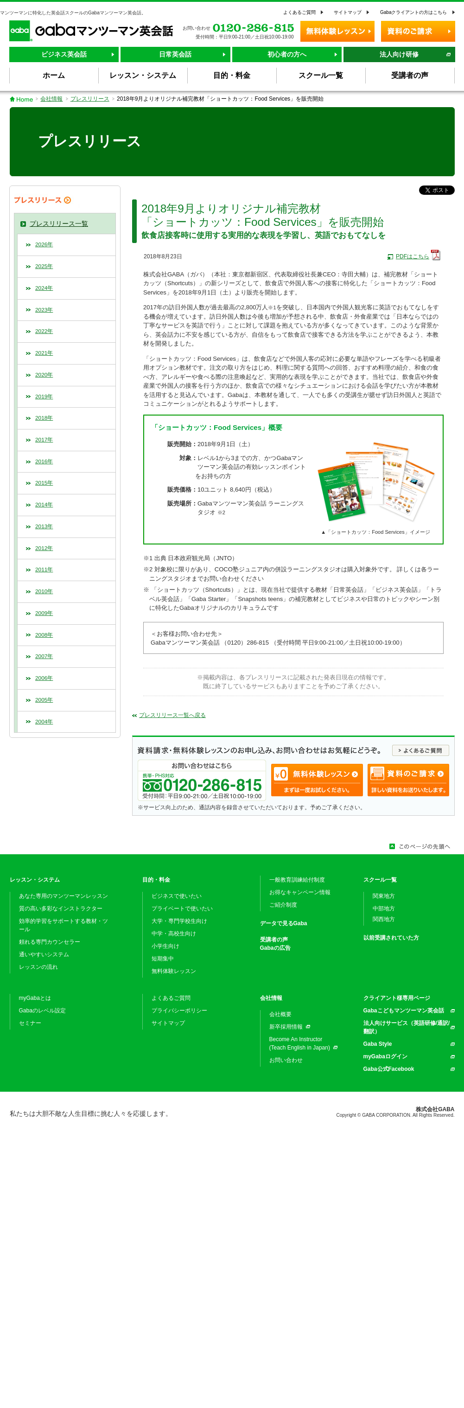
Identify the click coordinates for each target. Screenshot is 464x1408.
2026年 (44, 244)
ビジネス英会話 (64, 54)
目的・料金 (156, 880)
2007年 (44, 656)
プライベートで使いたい (182, 908)
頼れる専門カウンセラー (49, 942)
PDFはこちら (412, 256)
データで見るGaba (283, 923)
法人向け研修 (399, 54)
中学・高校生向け (174, 933)
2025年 (44, 266)
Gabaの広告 (275, 948)
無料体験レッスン (174, 971)
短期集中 (163, 958)
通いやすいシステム (44, 954)
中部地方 (384, 908)
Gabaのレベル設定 (42, 1010)
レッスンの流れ (38, 967)
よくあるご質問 (299, 12)
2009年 (44, 613)
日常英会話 (175, 54)
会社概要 (280, 1014)
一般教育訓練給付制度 (297, 880)
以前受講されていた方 (391, 937)
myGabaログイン (385, 1056)
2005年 (44, 700)
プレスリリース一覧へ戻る (172, 715)
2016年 (44, 461)
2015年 (44, 483)
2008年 (44, 635)
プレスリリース (89, 99)
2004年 (44, 721)
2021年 (44, 353)
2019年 (44, 396)
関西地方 (384, 919)
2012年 (44, 548)
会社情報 (51, 99)
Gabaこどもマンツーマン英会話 (403, 1010)
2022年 (44, 331)
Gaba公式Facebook (388, 1069)
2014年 (44, 504)
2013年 (44, 526)
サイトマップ (348, 12)
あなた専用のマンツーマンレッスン (63, 896)
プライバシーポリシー (179, 1010)
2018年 (44, 418)
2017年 (44, 439)
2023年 (44, 310)
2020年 (44, 374)
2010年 (44, 591)
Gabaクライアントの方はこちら (413, 12)
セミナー (30, 1023)
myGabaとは (35, 998)
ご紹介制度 (283, 905)
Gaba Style (377, 1044)
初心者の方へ (286, 54)
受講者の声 (274, 939)
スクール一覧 (380, 880)
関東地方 (384, 896)
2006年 (44, 678)
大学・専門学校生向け (179, 921)
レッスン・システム (35, 880)
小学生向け (165, 946)
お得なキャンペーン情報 (300, 892)
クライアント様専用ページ (396, 998)
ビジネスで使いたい (177, 896)
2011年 (44, 569)
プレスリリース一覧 (59, 223)
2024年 (44, 288)
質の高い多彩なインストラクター (60, 908)
